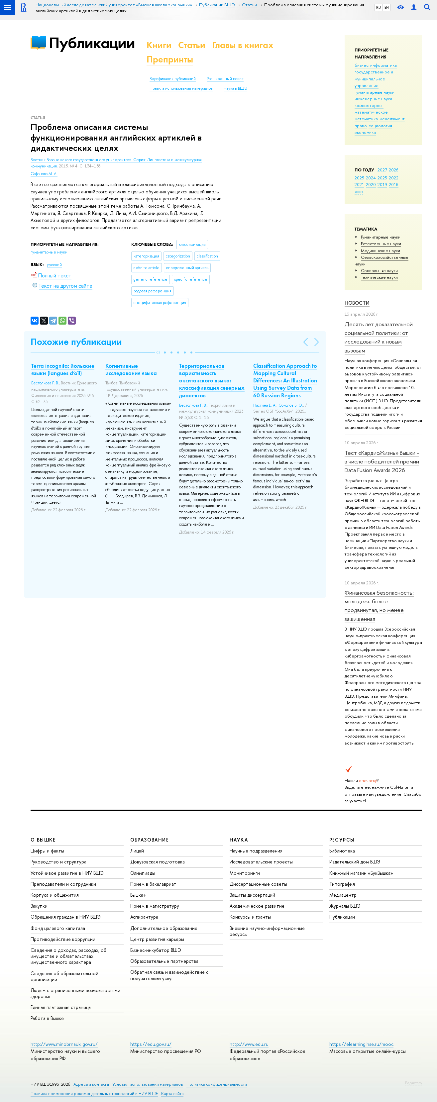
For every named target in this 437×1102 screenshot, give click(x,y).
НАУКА (239, 840)
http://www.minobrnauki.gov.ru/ (64, 1044)
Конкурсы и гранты (250, 917)
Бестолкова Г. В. (45, 383)
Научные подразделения (256, 851)
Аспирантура (144, 917)
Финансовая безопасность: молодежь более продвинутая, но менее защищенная (379, 606)
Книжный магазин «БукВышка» (361, 873)
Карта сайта (172, 1093)
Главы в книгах (242, 45)
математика (366, 119)
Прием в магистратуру (154, 906)
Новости (357, 302)
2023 (382, 178)
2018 (393, 184)
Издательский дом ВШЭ (355, 861)
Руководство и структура (58, 861)
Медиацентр (343, 895)
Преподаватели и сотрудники (63, 884)
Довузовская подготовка (157, 861)
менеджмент (392, 119)
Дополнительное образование (163, 928)
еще (359, 191)
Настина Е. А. (264, 405)
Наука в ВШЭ (235, 88)
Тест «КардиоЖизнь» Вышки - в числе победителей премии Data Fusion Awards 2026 (382, 461)
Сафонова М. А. (44, 173)
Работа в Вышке (47, 1018)
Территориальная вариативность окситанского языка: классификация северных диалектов (212, 380)
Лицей (137, 851)
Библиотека (342, 851)
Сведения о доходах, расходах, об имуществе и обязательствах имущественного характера (68, 956)
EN (386, 7)
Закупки (39, 906)
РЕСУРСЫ (342, 840)
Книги (159, 45)
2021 (359, 184)
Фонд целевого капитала (58, 928)
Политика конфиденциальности (216, 1084)
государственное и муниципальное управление (374, 78)
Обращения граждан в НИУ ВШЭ (66, 917)
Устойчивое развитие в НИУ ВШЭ (67, 873)
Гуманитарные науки (380, 237)
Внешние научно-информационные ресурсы (267, 931)
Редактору (413, 1082)
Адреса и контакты (91, 1084)
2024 (371, 178)
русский (54, 264)
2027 (382, 170)
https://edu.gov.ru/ (150, 1044)
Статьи (191, 45)
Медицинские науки (380, 250)
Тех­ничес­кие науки (379, 277)
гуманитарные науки (374, 92)
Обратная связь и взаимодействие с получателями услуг (169, 975)
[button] (158, 352)
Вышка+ (138, 895)
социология (380, 126)
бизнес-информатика (376, 65)
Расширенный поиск (225, 78)
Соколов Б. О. (290, 405)
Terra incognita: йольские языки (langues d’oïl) (62, 369)
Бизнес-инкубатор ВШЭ (155, 950)
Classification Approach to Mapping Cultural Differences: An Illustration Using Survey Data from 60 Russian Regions (285, 380)
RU (378, 7)
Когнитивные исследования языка (131, 369)
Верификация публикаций (173, 78)
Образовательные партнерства (164, 961)
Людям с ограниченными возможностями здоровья (75, 993)
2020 (371, 184)
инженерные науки (373, 99)
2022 (393, 178)
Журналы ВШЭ (345, 906)
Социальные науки (379, 270)
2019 (382, 184)
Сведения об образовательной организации (64, 976)
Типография (342, 884)
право (361, 126)
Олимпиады (142, 873)
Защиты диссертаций (252, 895)
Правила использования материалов (181, 88)
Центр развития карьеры (157, 939)
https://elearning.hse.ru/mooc (361, 1044)
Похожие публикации (76, 342)
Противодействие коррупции (63, 939)
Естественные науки (381, 244)
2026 (393, 170)
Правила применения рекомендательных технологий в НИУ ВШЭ (94, 1093)
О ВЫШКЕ (43, 840)
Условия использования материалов (147, 1084)
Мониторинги (245, 873)
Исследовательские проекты (261, 861)
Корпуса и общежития (55, 895)
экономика (365, 132)
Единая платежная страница (61, 1007)
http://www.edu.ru (249, 1044)
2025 (359, 178)
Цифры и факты (47, 851)
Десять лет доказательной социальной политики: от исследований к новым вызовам (379, 337)
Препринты (170, 59)
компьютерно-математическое (371, 108)
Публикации (92, 43)
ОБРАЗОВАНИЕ (149, 840)
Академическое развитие (257, 906)
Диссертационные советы (258, 884)
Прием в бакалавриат (153, 884)
